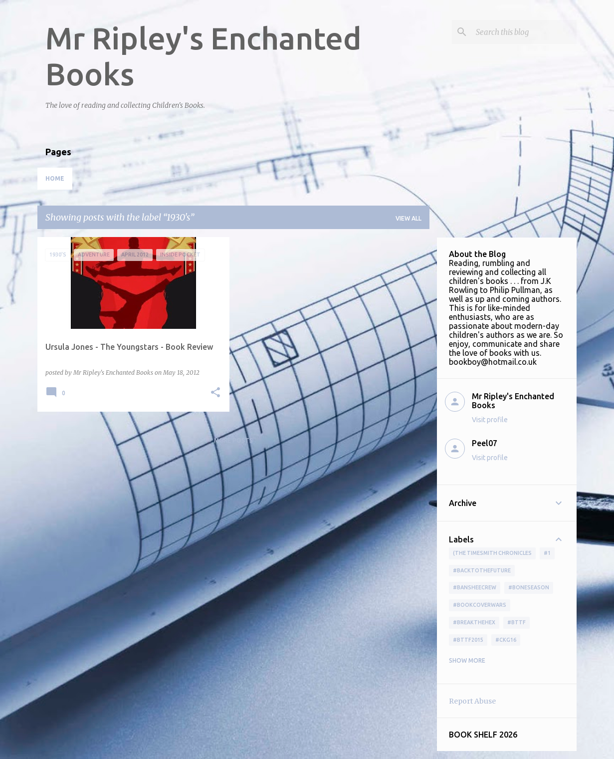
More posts (233, 440)
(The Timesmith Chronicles (492, 553)
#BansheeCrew (474, 587)
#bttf (516, 622)
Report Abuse (472, 701)
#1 (547, 553)
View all (408, 218)
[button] (215, 393)
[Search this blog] (524, 32)
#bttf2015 (468, 640)
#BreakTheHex (474, 622)
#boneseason (528, 587)
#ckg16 (505, 640)
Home (54, 178)
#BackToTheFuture (482, 570)
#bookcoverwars (479, 605)
